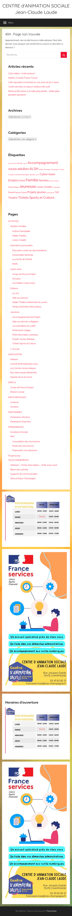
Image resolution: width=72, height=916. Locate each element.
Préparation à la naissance (24, 450)
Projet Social (14, 456)
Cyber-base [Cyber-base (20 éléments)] (47, 174)
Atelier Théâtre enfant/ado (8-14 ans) (29, 302)
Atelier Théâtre (19, 236)
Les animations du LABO (24, 326)
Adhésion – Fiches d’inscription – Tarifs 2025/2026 (33, 465)
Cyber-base (15, 269)
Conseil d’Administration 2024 (24, 364)
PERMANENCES (16, 427)
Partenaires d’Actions (20, 417)
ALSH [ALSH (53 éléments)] (33, 169)
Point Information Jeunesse (25, 335)
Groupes (16, 278)
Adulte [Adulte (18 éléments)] (12, 169)
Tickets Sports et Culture (24, 343)
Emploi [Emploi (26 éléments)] (13, 180)
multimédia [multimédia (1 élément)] (56, 187)
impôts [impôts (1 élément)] (56, 181)
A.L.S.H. (15, 293)
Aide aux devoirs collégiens (25, 321)
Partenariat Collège (21, 330)
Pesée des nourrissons (23, 446)
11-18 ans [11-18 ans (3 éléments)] (19, 163)
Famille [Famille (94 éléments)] (32, 180)
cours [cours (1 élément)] (37, 174)
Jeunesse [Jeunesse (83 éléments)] (27, 186)
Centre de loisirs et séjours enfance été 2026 (29, 86)
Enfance (14, 288)
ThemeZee (51, 911)
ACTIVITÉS (13, 221)
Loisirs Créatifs (19, 240)
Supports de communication (24, 474)
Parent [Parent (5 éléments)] (11, 192)
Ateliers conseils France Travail (22, 78)
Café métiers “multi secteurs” (21, 73)
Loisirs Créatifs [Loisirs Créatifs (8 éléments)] (44, 187)
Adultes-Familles (18, 226)
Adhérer (14, 359)
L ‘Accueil (14, 349)
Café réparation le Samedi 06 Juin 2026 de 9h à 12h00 (33, 82)
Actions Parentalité (21, 231)
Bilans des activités (19, 469)
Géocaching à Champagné (22, 478)
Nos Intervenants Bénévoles (23, 372)
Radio (15, 264)
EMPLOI (12, 382)
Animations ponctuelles (21, 245)
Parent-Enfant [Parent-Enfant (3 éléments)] (21, 192)
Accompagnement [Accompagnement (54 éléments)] (43, 163)
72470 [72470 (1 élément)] (25, 163)
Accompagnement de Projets (26, 317)
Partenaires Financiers (20, 421)
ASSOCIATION (15, 354)
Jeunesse (14, 312)
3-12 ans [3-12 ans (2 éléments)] (11, 163)
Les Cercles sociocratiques (23, 368)
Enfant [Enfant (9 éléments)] (21, 180)
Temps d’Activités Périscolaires (26, 307)
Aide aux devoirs (20, 298)
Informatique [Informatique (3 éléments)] (13, 187)
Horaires (14, 407)
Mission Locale (17, 392)
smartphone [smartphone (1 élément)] (50, 192)
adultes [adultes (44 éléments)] (23, 169)
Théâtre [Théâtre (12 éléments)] (13, 197)
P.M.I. (12, 436)
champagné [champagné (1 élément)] (54, 169)
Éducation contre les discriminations (29, 250)
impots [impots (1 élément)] (51, 181)
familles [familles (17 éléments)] (44, 180)
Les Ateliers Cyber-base (23, 283)
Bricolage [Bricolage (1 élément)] (47, 169)
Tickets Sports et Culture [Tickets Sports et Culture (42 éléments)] (36, 197)
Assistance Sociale (19, 432)
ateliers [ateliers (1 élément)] (41, 169)
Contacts (14, 402)
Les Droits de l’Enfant (22, 259)
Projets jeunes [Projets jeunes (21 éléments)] (36, 192)
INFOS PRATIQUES (17, 397)
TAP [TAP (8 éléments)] (57, 192)
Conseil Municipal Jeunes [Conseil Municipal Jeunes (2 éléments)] (25, 175)
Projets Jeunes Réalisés (23, 339)
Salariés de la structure (21, 377)
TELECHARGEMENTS (18, 460)
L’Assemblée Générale (22, 255)
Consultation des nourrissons (26, 441)
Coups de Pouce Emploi (23, 274)
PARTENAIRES (15, 412)
